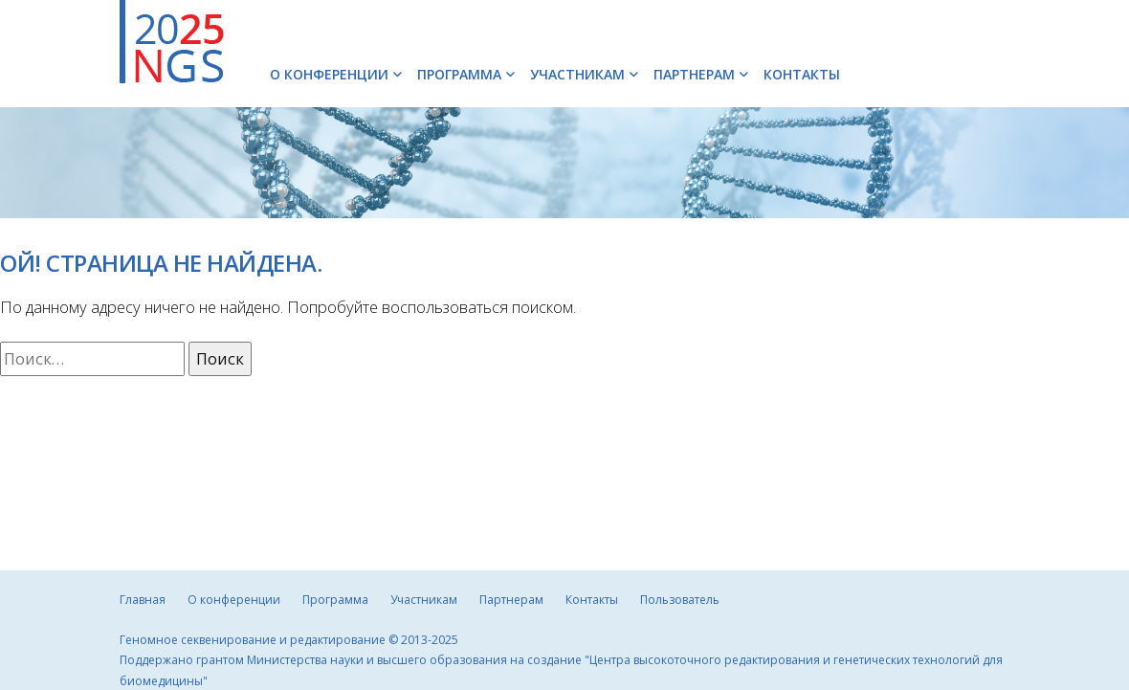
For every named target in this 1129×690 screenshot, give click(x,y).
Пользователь (679, 599)
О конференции (329, 74)
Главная (143, 599)
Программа (459, 74)
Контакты (802, 74)
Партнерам (694, 74)
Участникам (577, 74)
